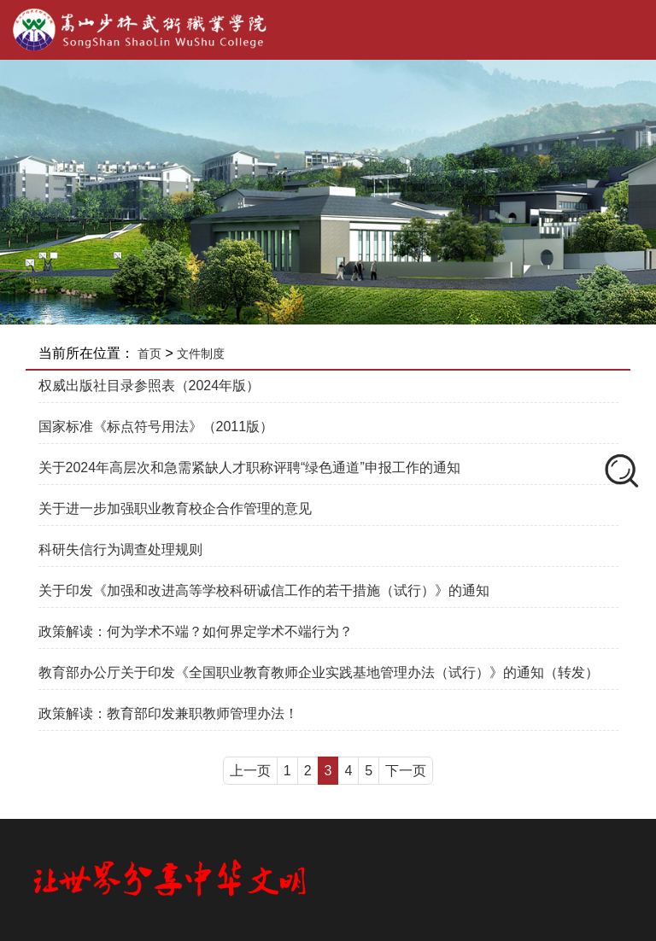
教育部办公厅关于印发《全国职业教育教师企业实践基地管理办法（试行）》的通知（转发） (318, 672)
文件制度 (201, 353)
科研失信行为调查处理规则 (120, 549)
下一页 (405, 770)
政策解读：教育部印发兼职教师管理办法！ (168, 713)
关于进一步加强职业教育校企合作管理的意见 (175, 508)
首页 (149, 353)
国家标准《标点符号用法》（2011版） (156, 426)
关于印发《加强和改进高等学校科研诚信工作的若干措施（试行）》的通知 (263, 590)
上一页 (250, 770)
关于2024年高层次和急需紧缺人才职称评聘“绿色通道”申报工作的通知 (249, 467)
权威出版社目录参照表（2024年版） (149, 385)
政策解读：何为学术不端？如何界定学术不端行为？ (195, 631)
